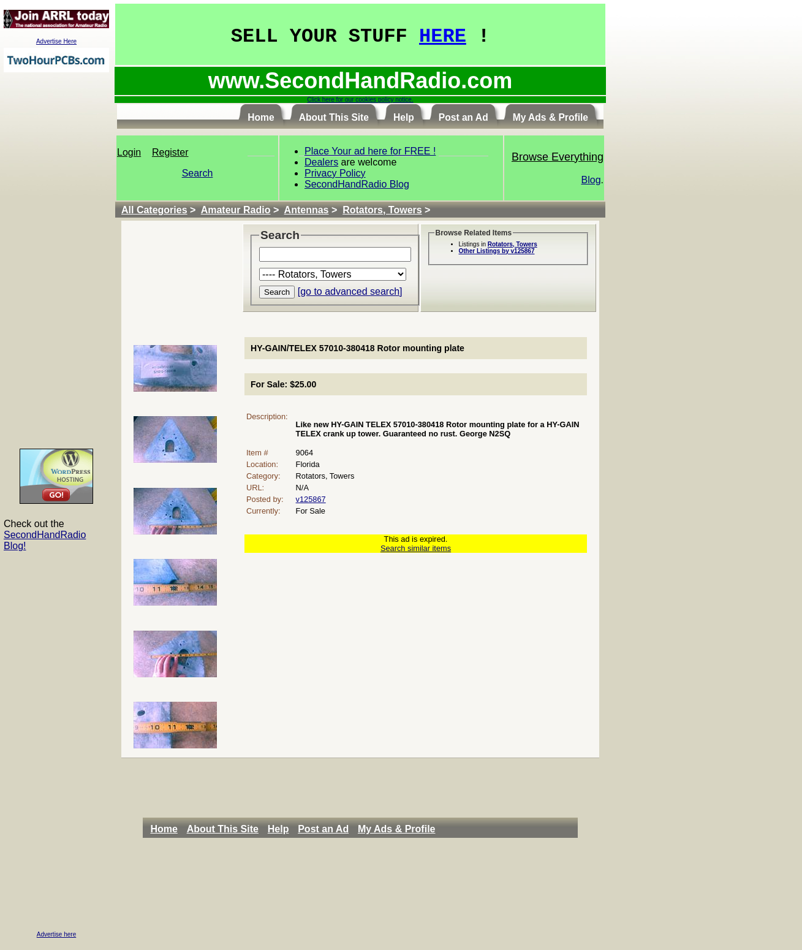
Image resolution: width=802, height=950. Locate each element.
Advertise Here (56, 41)
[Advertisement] (56, 260)
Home (163, 829)
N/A (302, 487)
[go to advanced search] (350, 291)
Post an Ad (323, 829)
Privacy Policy (335, 173)
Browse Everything (557, 157)
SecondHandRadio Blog (357, 184)
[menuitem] (167, 829)
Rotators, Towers (382, 210)
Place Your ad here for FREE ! (370, 151)
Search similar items (415, 548)
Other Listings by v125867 (497, 251)
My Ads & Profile (397, 829)
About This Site (223, 829)
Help (278, 829)
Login (129, 152)
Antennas (306, 210)
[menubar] (296, 829)
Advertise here (56, 934)
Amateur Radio (236, 210)
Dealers (321, 162)
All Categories (154, 210)
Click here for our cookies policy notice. (360, 99)
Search (197, 173)
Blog (591, 180)
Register (170, 152)
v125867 (311, 499)
